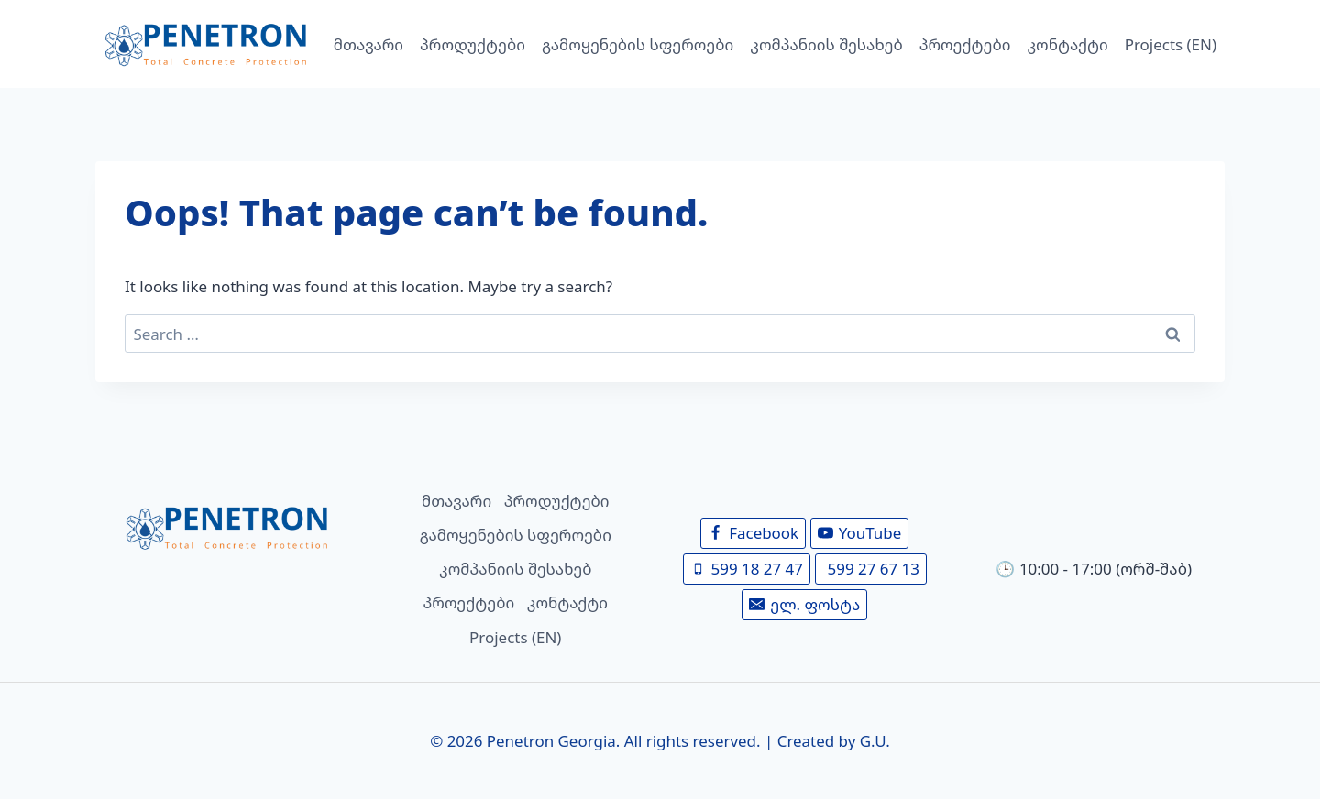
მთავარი (368, 44)
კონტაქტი (1068, 44)
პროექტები (965, 44)
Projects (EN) (1170, 44)
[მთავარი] (226, 527)
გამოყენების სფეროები (637, 44)
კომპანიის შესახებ (826, 44)
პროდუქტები (472, 44)
